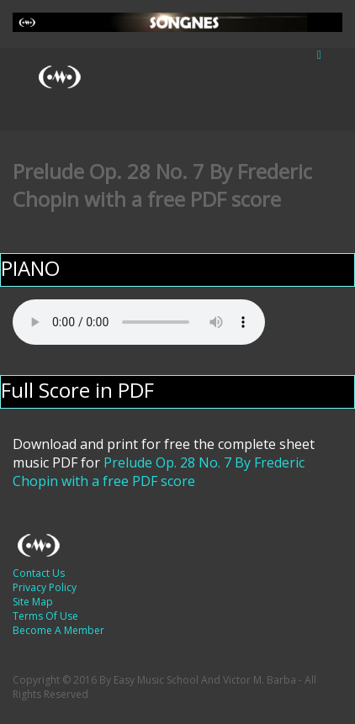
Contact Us (39, 573)
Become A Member (58, 630)
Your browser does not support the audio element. (139, 322)
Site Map (33, 602)
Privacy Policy (45, 587)
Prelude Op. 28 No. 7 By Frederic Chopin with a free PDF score (159, 471)
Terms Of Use (45, 616)
